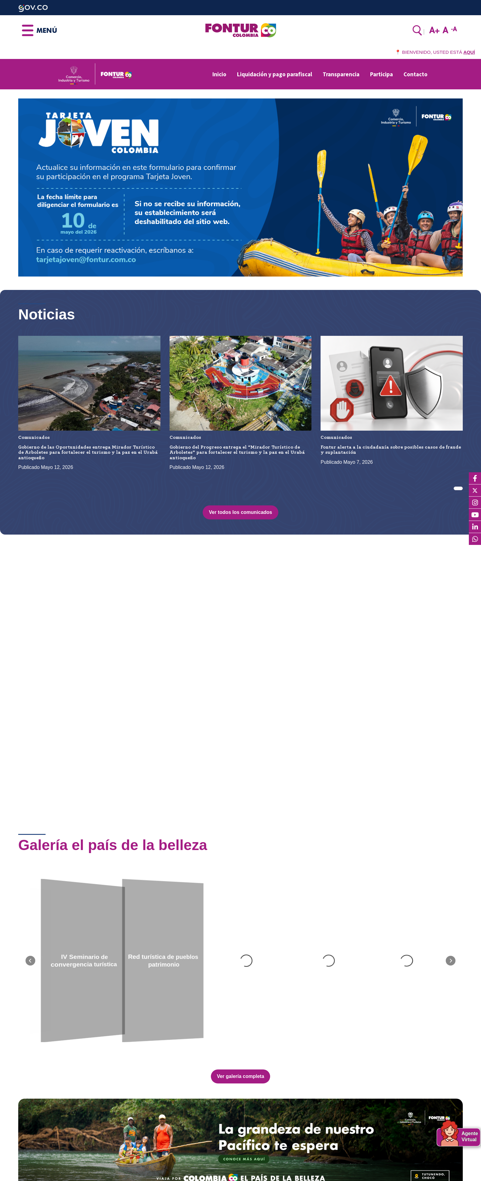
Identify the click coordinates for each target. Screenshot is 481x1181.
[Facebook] (475, 478)
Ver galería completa (240, 888)
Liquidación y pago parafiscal (274, 74)
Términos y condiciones (270, 1173)
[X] (475, 490)
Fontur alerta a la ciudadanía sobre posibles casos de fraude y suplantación (391, 450)
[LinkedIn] (475, 527)
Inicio (219, 74)
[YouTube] (475, 515)
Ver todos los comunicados (240, 512)
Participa (381, 74)
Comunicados (34, 437)
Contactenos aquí (37, 1142)
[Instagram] (475, 503)
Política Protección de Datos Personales (288, 1157)
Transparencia (341, 74)
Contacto (416, 74)
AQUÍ (469, 52)
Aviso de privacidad (266, 1165)
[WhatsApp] (475, 539)
